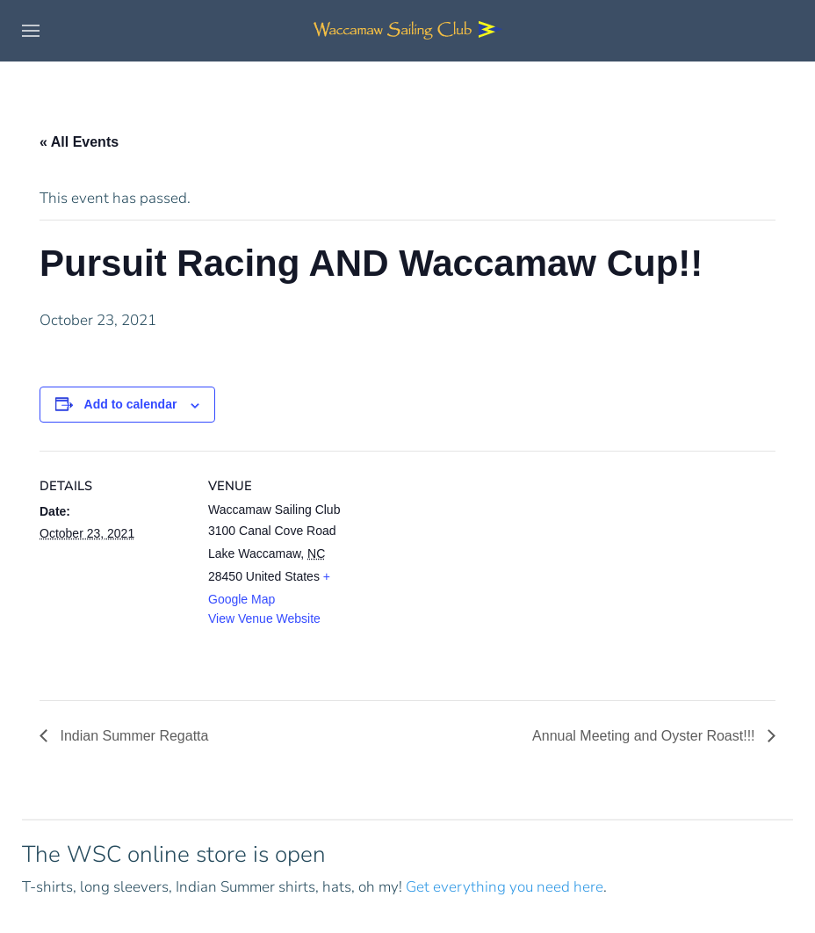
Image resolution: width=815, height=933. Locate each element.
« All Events (79, 141)
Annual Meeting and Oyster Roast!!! (645, 735)
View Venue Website (264, 618)
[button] (31, 30)
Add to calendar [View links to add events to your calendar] (130, 404)
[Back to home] (407, 30)
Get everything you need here (504, 887)
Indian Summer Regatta (132, 735)
